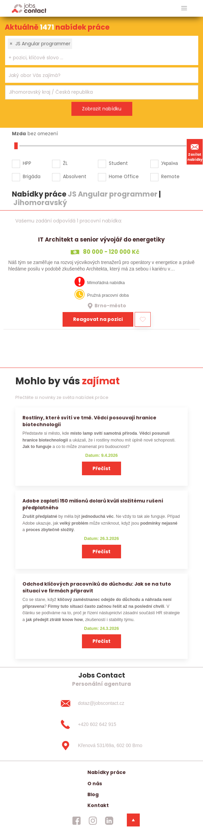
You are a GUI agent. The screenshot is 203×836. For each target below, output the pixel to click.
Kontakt (98, 805)
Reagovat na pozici (98, 319)
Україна (169, 163)
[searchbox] (97, 57)
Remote (170, 176)
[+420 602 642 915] (101, 724)
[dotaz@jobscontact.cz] (101, 703)
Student (118, 163)
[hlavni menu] (184, 8)
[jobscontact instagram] (93, 820)
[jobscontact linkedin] (109, 820)
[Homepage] (29, 8)
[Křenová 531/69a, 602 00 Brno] (101, 745)
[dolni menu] (133, 820)
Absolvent (74, 176)
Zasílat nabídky (194, 151)
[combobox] (101, 50)
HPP (27, 163)
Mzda (19, 133)
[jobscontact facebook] (76, 820)
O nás (94, 783)
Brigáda (31, 176)
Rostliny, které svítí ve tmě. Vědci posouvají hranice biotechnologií (89, 421)
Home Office (124, 176)
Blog (93, 794)
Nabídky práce (106, 772)
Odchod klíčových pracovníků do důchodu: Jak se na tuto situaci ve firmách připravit (96, 587)
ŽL (65, 163)
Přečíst (101, 468)
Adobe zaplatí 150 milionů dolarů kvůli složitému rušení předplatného (92, 504)
